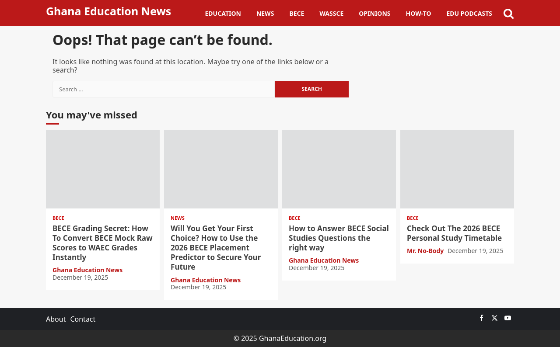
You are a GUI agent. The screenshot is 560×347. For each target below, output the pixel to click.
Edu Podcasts (469, 13)
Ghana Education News (108, 10)
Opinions (374, 13)
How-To (418, 13)
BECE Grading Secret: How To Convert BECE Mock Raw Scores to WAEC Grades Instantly (103, 169)
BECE (296, 13)
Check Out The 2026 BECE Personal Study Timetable (457, 169)
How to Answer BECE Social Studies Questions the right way (339, 169)
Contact (82, 319)
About (56, 319)
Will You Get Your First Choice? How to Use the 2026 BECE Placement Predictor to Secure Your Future (221, 169)
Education (223, 13)
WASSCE (331, 13)
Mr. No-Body (426, 250)
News (265, 13)
